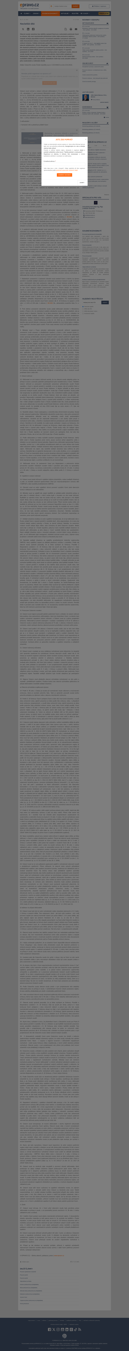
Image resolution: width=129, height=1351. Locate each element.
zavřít (82, 182)
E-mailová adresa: (50, 161)
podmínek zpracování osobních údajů (67, 170)
